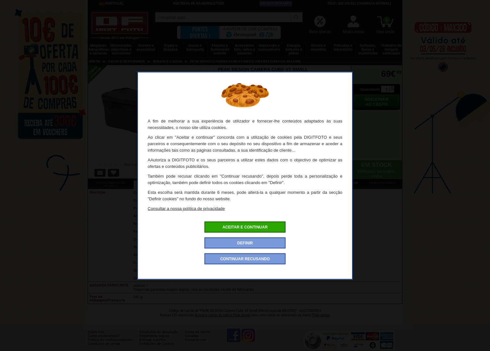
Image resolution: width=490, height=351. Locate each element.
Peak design (321, 315)
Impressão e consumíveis (269, 47)
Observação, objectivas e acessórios (121, 49)
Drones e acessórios (146, 47)
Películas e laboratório (343, 47)
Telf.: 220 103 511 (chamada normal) (359, 3)
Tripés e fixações (170, 47)
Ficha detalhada (156, 182)
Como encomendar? (104, 341)
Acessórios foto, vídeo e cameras (244, 49)
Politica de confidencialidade (110, 344)
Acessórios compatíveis (248, 182)
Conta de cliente (198, 337)
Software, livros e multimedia (367, 49)
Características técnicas (110, 184)
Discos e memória (318, 47)
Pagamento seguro (154, 341)
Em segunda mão (276, 3)
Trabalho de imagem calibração (391, 49)
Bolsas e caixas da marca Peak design (223, 315)
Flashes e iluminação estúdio (220, 49)
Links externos (382, 182)
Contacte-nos (195, 344)
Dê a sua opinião (293, 182)
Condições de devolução (158, 337)
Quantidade (370, 89)
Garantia (191, 341)
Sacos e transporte (195, 47)
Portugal (111, 4)
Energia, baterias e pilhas (294, 49)
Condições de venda (104, 348)
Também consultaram (339, 182)
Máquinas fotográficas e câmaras (99, 49)
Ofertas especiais (202, 182)
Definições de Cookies (157, 348)
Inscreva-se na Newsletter (198, 3)
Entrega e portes (152, 344)
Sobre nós (96, 337)
